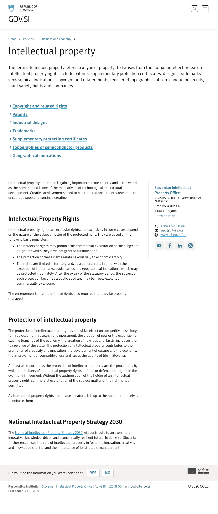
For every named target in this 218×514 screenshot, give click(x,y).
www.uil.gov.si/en (173, 235)
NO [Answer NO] (107, 472)
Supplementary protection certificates (49, 139)
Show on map (165, 216)
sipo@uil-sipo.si (172, 230)
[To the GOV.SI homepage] (34, 14)
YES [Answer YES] (93, 472)
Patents (19, 114)
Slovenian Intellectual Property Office (173, 190)
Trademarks (24, 131)
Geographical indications (36, 155)
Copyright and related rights (39, 106)
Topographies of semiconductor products (52, 147)
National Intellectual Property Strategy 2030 (49, 432)
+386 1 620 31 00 (172, 226)
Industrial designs (29, 122)
